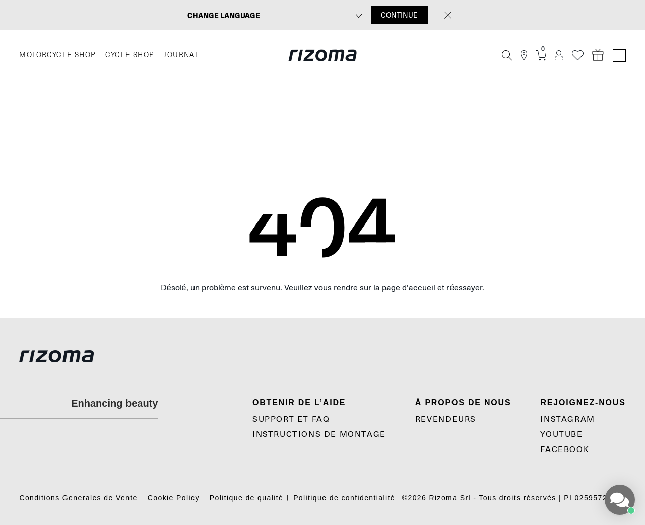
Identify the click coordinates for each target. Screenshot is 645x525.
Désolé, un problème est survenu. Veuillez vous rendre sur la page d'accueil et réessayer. (323, 287)
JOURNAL (182, 55)
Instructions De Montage (319, 434)
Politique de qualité (246, 498)
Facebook (564, 449)
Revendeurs (445, 419)
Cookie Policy (174, 498)
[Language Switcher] (619, 55)
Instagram (567, 419)
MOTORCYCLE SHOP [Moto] (57, 55)
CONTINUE (399, 15)
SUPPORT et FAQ (291, 419)
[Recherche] (507, 55)
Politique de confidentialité (344, 498)
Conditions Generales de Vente (78, 498)
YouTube (561, 434)
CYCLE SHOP (129, 55)
